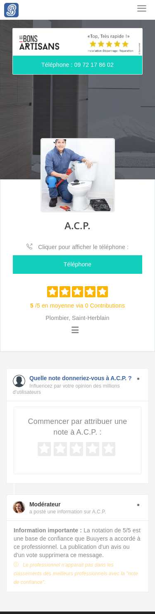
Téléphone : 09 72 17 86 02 (77, 64)
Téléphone (77, 264)
